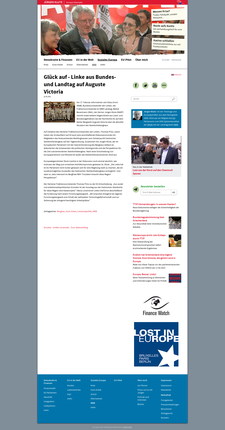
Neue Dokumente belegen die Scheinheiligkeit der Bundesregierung (157, 207)
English (178, 75)
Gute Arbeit (71, 211)
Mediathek (176, 60)
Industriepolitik (84, 211)
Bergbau (61, 211)
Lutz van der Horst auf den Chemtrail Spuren (153, 171)
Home (80, 29)
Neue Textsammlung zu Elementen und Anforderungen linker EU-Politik (157, 278)
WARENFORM (127, 427)
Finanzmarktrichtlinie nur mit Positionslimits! (169, 43)
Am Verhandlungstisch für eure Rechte (169, 28)
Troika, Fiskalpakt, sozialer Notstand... (168, 14)
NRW (95, 211)
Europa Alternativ (63, 2)
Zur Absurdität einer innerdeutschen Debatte (157, 222)
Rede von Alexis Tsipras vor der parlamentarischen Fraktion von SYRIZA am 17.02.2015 (157, 261)
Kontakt (166, 60)
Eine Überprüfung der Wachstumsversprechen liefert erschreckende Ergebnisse (157, 242)
